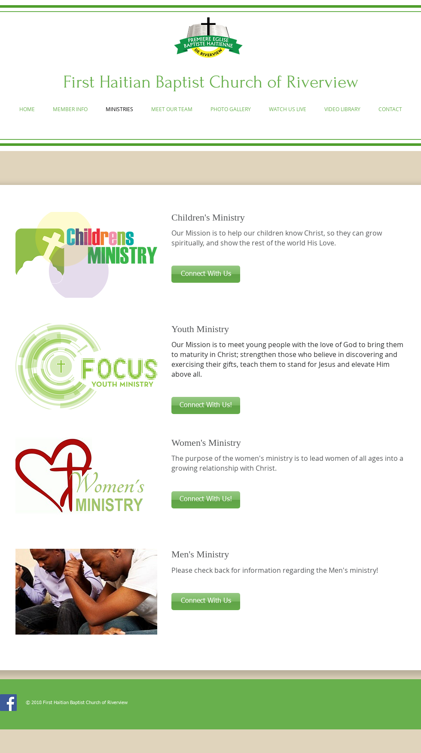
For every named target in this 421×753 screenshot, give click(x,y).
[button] (205, 274)
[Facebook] (8, 702)
